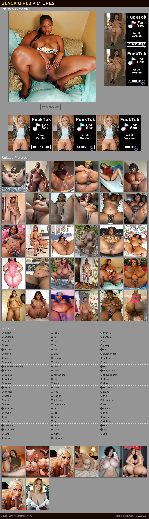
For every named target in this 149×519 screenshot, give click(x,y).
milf (54, 413)
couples (7, 421)
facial (55, 333)
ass (4, 345)
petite (104, 341)
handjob (56, 366)
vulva (104, 425)
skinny (105, 379)
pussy (104, 345)
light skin (57, 400)
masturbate (58, 404)
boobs (6, 396)
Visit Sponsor (50, 107)
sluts (104, 383)
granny (56, 358)
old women (58, 438)
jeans (55, 383)
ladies (55, 387)
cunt (5, 434)
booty (5, 400)
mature (56, 408)
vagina (105, 417)
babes (6, 354)
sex (103, 362)
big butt (6, 379)
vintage (105, 421)
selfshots (106, 358)
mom (55, 421)
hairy (55, 362)
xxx (103, 434)
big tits (6, 383)
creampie (7, 425)
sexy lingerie (108, 370)
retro (104, 349)
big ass (6, 375)
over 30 (105, 333)
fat (53, 337)
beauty (6, 370)
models (56, 417)
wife (103, 429)
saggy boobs (108, 354)
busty (5, 404)
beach (6, 362)
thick (104, 396)
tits (103, 404)
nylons (56, 434)
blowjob (6, 392)
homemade (58, 375)
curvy (5, 438)
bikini (5, 387)
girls (54, 354)
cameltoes (8, 408)
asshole (7, 349)
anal (5, 341)
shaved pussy (108, 375)
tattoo (104, 392)
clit (4, 417)
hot (54, 379)
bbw (5, 358)
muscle (56, 425)
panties (105, 337)
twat (104, 413)
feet (54, 341)
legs (54, 392)
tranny (105, 408)
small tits (106, 387)
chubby (6, 413)
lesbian (56, 396)
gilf (54, 349)
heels (55, 370)
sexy (104, 366)
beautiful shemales (12, 366)
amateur (7, 337)
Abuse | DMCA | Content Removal (16, 516)
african (6, 333)
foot (54, 345)
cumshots (7, 429)
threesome (107, 400)
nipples (56, 429)
